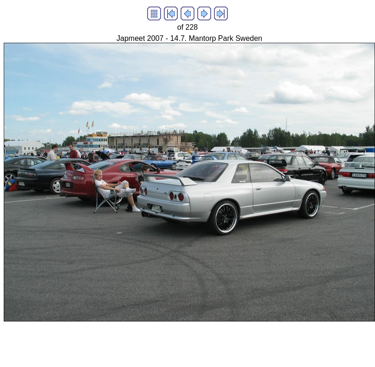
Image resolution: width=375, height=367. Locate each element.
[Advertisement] (173, 342)
